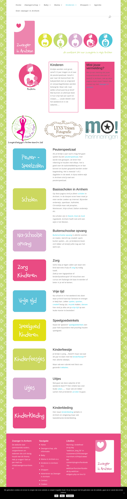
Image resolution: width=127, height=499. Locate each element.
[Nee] (124, 493)
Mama (57, 5)
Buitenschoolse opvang (62, 235)
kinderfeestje (78, 357)
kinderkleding (68, 412)
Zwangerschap (31, 5)
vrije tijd (75, 307)
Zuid (83, 216)
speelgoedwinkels (76, 325)
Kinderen (70, 5)
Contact (44, 480)
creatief (56, 304)
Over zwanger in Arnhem (27, 11)
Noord (70, 216)
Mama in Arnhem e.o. (50, 459)
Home (18, 5)
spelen (72, 301)
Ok (56, 496)
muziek (71, 304)
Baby (46, 5)
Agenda (97, 5)
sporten (79, 301)
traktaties (64, 367)
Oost (76, 216)
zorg (73, 267)
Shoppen (84, 5)
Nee (62, 496)
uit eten (75, 392)
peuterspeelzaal (71, 157)
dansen (84, 304)
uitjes (60, 389)
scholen (81, 193)
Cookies (44, 484)
